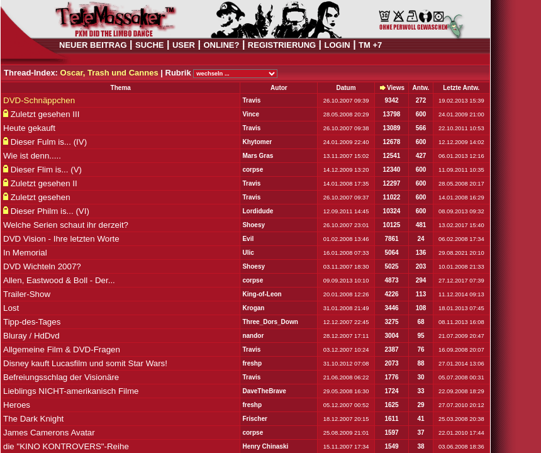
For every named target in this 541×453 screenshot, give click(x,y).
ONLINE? (221, 45)
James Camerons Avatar (49, 432)
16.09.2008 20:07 (461, 350)
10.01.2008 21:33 (461, 267)
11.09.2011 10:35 (461, 170)
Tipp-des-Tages (31, 322)
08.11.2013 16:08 (461, 322)
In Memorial (25, 252)
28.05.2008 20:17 (461, 184)
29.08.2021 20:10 (461, 253)
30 (420, 377)
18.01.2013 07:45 (461, 308)
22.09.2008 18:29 (461, 391)
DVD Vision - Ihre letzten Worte (61, 238)
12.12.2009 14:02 (461, 142)
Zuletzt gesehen (40, 197)
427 (421, 155)
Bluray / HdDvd (31, 335)
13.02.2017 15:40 (461, 225)
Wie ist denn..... (32, 155)
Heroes (16, 405)
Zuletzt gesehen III (45, 114)
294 (421, 280)
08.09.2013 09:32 (461, 211)
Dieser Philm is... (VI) (50, 211)
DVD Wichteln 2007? (42, 266)
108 (421, 308)
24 (420, 238)
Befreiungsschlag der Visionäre (61, 377)
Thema (121, 87)
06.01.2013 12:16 (461, 156)
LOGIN (337, 45)
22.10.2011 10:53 (461, 128)
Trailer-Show (26, 294)
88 (420, 363)
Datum (345, 87)
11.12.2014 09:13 (461, 294)
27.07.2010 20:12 (461, 405)
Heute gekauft (29, 128)
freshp (252, 363)
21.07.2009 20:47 (461, 336)
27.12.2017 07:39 (461, 280)
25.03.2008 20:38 (461, 419)
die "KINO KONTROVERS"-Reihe (66, 446)
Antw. (421, 87)
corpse (252, 169)
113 (421, 294)
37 (420, 432)
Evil (248, 238)
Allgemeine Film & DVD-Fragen (61, 349)
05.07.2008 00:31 (461, 377)
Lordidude (257, 211)
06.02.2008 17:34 (461, 239)
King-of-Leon (261, 294)
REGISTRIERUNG (282, 45)
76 (420, 349)
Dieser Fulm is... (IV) (49, 142)
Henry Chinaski (265, 446)
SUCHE (149, 45)
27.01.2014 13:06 (461, 364)
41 (420, 418)
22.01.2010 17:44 (461, 433)
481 (421, 224)
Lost (11, 308)
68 (420, 321)
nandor (253, 335)
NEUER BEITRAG (93, 45)
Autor (278, 87)
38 (420, 446)
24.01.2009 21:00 (461, 114)
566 (421, 128)
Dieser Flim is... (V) (46, 169)
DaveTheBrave (264, 391)
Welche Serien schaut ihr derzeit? (65, 225)
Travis (251, 100)
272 (421, 100)
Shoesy (253, 224)
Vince (250, 114)
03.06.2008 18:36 (461, 447)
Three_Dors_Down (270, 321)
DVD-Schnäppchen (39, 100)
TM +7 (370, 45)
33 (420, 391)
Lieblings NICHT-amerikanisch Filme (71, 391)
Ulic (248, 252)
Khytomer (257, 141)
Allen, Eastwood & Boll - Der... (59, 280)
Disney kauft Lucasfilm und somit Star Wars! (85, 363)
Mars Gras (257, 155)
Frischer (254, 418)
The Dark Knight (33, 418)
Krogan (253, 308)
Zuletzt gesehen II (44, 183)
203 (421, 266)
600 (421, 114)
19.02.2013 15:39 (461, 101)
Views (395, 87)
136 (421, 252)
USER (183, 45)
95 (420, 335)
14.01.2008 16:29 (461, 197)
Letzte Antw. (461, 87)
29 (420, 404)
